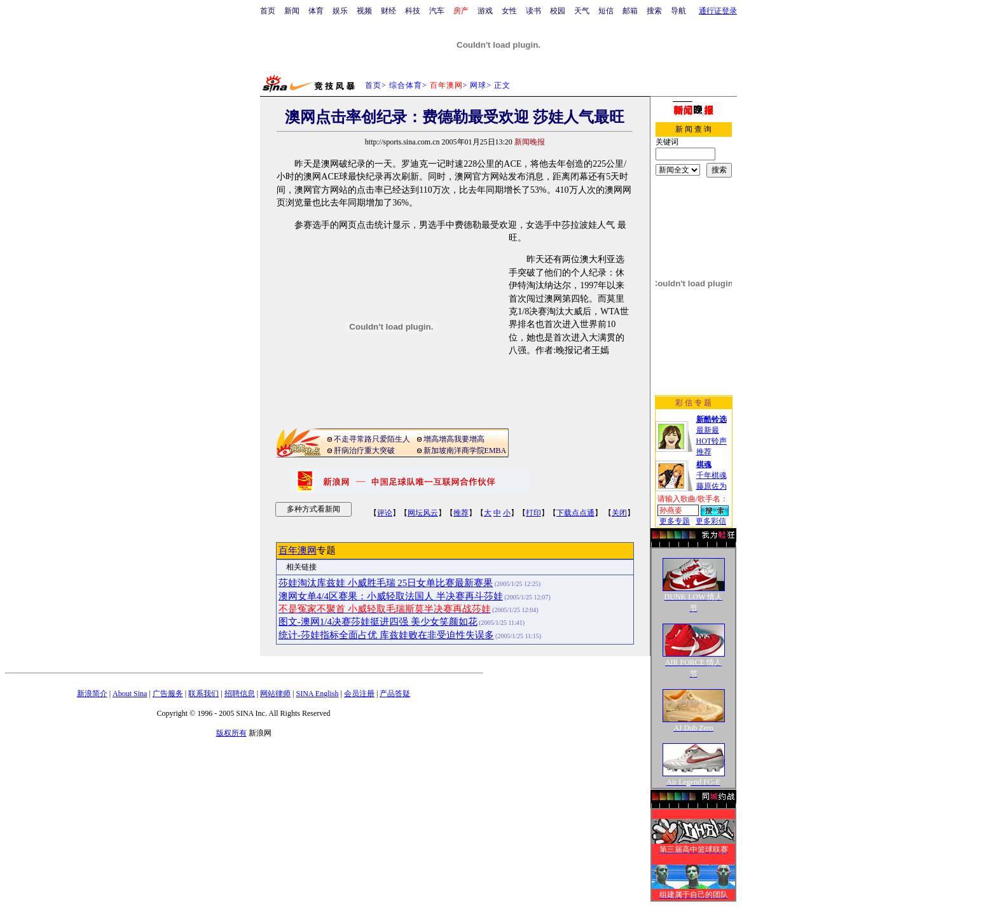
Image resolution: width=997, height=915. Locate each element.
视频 (364, 10)
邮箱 (630, 10)
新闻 (291, 10)
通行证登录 (718, 10)
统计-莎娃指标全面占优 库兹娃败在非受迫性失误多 (386, 635)
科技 (412, 10)
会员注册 (359, 693)
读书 (533, 10)
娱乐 (340, 10)
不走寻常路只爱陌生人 (372, 439)
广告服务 (168, 693)
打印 (533, 512)
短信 (606, 10)
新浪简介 (92, 693)
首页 (267, 10)
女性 (509, 10)
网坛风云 (423, 512)
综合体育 (405, 85)
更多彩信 (711, 521)
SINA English (317, 693)
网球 (478, 85)
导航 (678, 10)
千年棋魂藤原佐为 (711, 475)
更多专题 (674, 521)
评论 (384, 512)
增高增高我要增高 (454, 439)
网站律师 (275, 693)
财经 (388, 10)
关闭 (619, 512)
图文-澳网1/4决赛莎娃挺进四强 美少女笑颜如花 (378, 622)
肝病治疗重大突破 (364, 450)
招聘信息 (239, 693)
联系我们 (203, 693)
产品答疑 (395, 693)
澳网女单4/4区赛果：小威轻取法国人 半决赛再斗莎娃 (390, 596)
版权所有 (231, 733)
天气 (581, 10)
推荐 (461, 512)
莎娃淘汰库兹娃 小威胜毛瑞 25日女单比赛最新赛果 (385, 583)
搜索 (654, 10)
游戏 (485, 10)
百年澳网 (297, 550)
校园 (557, 10)
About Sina (130, 693)
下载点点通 (575, 512)
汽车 (436, 10)
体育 (316, 10)
